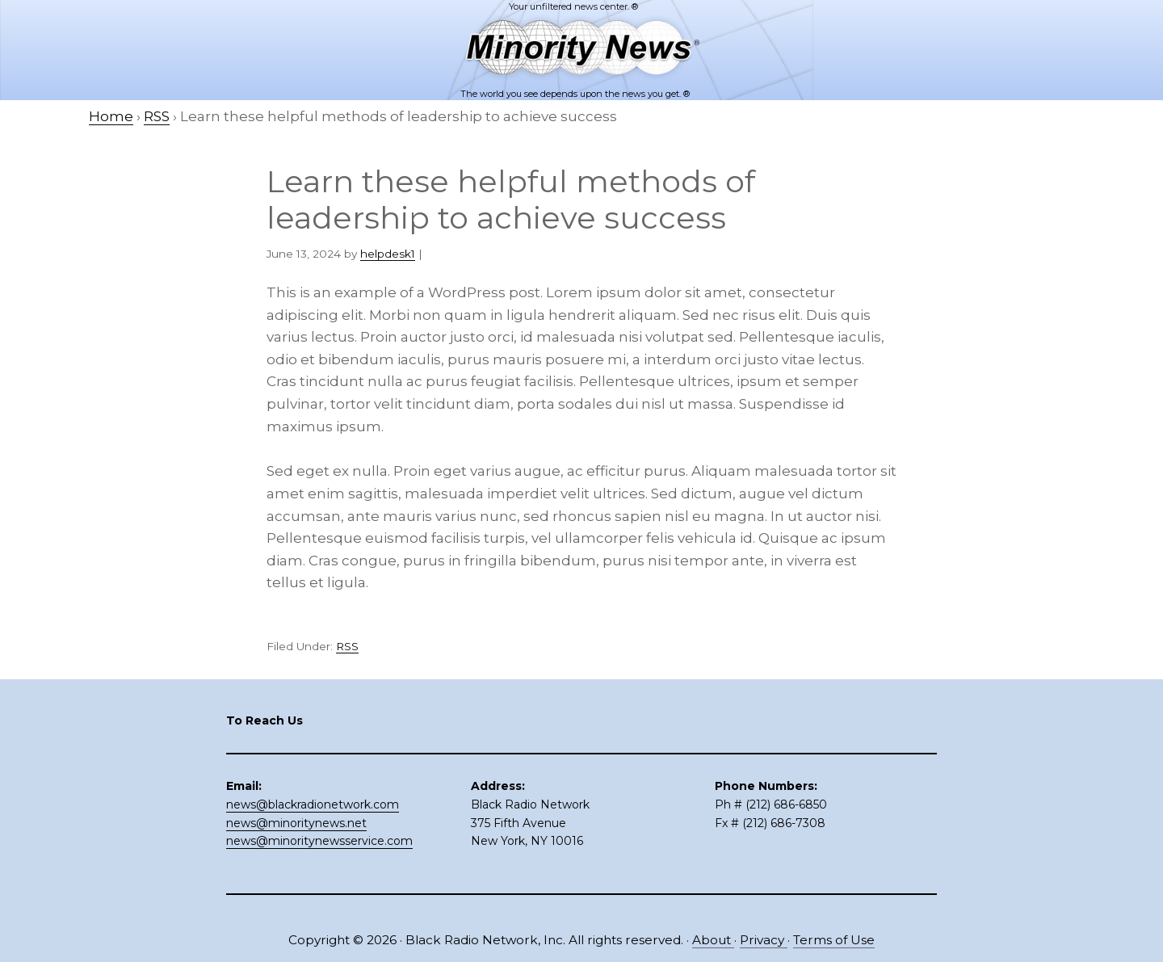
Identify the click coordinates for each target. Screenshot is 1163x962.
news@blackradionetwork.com (312, 804)
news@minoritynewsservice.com (319, 841)
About (713, 939)
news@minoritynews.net (296, 823)
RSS (347, 646)
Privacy (763, 939)
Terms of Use (834, 939)
